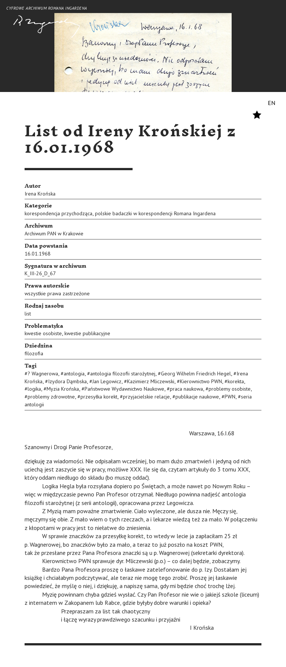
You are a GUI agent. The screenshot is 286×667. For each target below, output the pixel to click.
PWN (230, 396)
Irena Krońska (40, 193)
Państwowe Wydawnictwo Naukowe (124, 388)
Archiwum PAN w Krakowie (54, 233)
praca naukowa (186, 388)
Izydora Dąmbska (67, 381)
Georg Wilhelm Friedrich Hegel (196, 373)
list (28, 313)
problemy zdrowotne (51, 396)
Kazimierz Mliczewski (150, 381)
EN (271, 103)
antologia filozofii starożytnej (122, 373)
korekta (236, 381)
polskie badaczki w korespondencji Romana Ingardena (155, 213)
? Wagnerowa (43, 373)
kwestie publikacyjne (87, 333)
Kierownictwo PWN (201, 381)
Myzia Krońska (63, 388)
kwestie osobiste (43, 333)
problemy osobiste (230, 388)
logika (34, 388)
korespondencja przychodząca (58, 213)
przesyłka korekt (98, 396)
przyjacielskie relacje (146, 396)
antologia (74, 373)
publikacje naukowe (197, 396)
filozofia (34, 353)
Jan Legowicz (106, 381)
